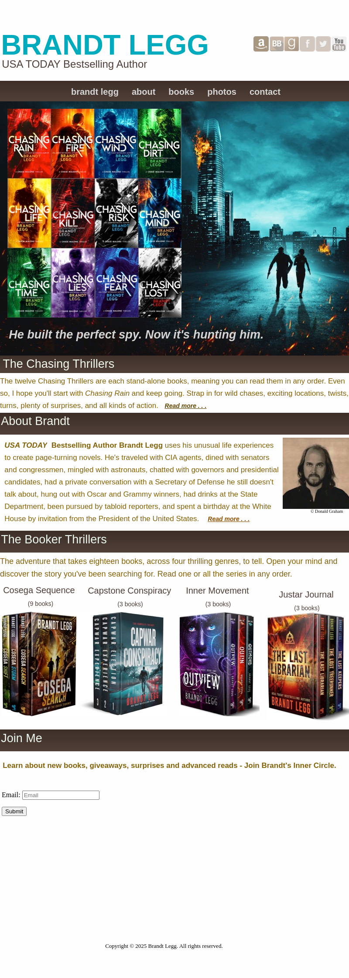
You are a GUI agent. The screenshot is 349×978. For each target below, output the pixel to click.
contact (265, 92)
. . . (201, 405)
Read (173, 405)
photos (221, 92)
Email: (12, 794)
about (143, 92)
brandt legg (95, 92)
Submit (14, 811)
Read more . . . (229, 518)
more (188, 405)
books (181, 92)
